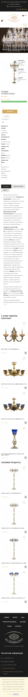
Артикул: (3, 139)
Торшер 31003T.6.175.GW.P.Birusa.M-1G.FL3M (12, 528)
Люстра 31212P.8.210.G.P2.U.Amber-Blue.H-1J (12, 419)
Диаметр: (4, 155)
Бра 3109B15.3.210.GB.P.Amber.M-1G (10, 349)
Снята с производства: (5, 136)
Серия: (3, 144)
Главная (3, 49)
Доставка (23, 621)
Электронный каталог (9, 668)
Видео (5, 190)
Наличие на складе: (4, 127)
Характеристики (18, 186)
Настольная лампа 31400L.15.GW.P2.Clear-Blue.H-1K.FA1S (12, 454)
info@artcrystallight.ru (15, 4)
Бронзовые (22, 49)
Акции (5, 304)
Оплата (9, 626)
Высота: (3, 157)
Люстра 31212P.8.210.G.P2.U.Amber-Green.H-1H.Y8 (14, 384)
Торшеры (15, 49)
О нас (22, 617)
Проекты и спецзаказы (9, 621)
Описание (6, 186)
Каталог (9, 49)
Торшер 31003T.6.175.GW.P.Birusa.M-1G (11, 493)
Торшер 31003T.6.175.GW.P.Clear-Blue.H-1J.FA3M (13, 563)
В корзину (10, 111)
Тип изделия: (5, 150)
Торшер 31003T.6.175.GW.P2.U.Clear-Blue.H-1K (13, 598)
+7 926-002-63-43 (22, 9)
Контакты (18, 626)
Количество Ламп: (4, 161)
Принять (15, 694)
